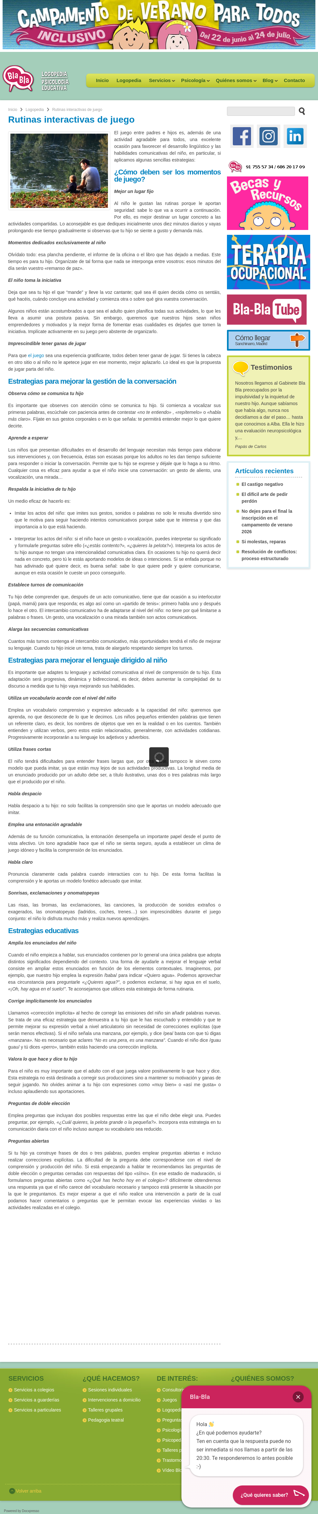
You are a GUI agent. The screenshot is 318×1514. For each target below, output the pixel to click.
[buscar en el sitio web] (300, 111)
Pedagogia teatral (106, 1420)
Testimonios (271, 367)
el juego (36, 355)
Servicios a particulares (37, 1409)
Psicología (193, 82)
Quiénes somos (234, 82)
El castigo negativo (262, 484)
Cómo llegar (252, 340)
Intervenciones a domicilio (114, 1399)
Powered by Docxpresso (21, 1511)
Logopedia (128, 80)
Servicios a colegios (34, 1389)
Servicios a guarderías (36, 1399)
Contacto (294, 80)
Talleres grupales (105, 1409)
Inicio (102, 80)
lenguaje (106, 660)
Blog (268, 82)
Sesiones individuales (110, 1389)
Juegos (169, 1399)
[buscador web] (261, 111)
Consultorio (173, 1389)
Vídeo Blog (173, 1470)
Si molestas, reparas (264, 541)
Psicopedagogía (178, 1440)
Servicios (160, 82)
